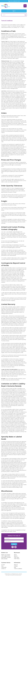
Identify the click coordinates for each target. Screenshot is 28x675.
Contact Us (3, 568)
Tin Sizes (3, 564)
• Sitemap (20, 573)
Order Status (16, 557)
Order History (16, 558)
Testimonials (3, 567)
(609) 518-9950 (4, 558)
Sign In (15, 554)
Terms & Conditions (18, 568)
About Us (16, 564)
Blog (15, 567)
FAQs (2, 566)
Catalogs (16, 566)
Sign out (15, 556)
